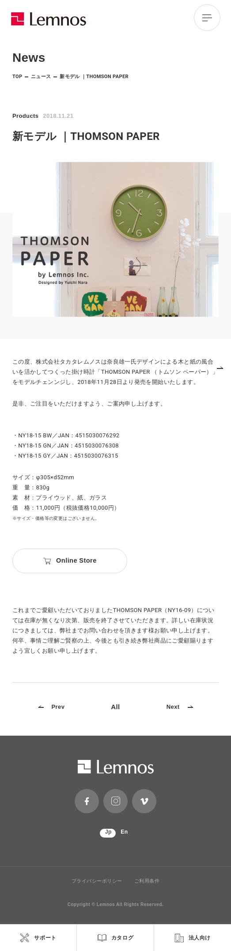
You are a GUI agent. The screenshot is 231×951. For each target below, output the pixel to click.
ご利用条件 (147, 881)
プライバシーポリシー (97, 881)
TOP (17, 76)
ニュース (41, 76)
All (115, 706)
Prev (51, 706)
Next (180, 706)
